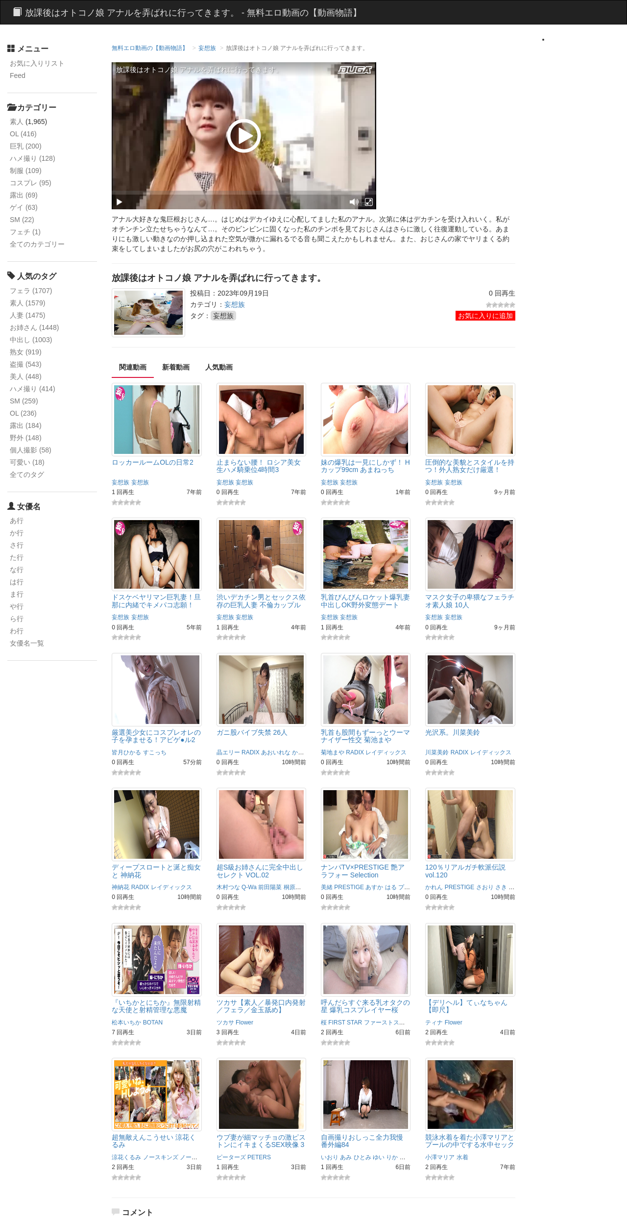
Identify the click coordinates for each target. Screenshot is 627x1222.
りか (392, 1157)
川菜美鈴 (437, 752)
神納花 (120, 887)
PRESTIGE (349, 887)
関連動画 (132, 367)
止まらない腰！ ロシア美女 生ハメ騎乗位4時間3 (259, 466)
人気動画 (219, 367)
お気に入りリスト (37, 63)
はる (391, 887)
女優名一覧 (27, 643)
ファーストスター (387, 1022)
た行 (17, 557)
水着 (462, 1157)
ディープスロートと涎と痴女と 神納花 (156, 870)
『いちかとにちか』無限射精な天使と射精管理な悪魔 (156, 1006)
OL (23, 134)
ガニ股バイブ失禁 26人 (252, 732)
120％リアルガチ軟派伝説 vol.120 (465, 870)
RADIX (250, 752)
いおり (329, 1157)
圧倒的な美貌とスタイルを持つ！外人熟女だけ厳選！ (469, 466)
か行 (17, 533)
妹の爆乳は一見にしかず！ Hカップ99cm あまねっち (365, 466)
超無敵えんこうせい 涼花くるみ (154, 1140)
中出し (31, 340)
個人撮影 (30, 450)
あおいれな (275, 752)
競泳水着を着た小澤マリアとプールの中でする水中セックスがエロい (469, 1144)
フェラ (31, 291)
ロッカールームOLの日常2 (152, 462)
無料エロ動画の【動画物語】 (150, 48)
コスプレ (30, 183)
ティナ (434, 1022)
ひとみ (362, 1157)
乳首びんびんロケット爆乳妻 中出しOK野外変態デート (365, 600)
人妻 (27, 315)
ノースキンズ (160, 1157)
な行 (17, 570)
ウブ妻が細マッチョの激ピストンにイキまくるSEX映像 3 (261, 1140)
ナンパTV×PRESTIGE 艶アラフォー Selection (363, 870)
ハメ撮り (32, 158)
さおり (485, 887)
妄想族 (207, 48)
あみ (346, 1157)
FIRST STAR (345, 1022)
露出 (24, 195)
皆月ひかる (126, 752)
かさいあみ (306, 752)
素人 (17, 121)
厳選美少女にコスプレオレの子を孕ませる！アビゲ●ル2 (156, 736)
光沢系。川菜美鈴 (452, 732)
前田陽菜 (270, 887)
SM (22, 220)
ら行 (17, 619)
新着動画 (176, 367)
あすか (374, 887)
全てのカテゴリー (37, 244)
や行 (17, 606)
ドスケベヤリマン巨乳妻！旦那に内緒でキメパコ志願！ (156, 600)
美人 (26, 376)
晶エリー (228, 752)
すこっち (155, 752)
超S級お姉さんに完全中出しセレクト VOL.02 (260, 870)
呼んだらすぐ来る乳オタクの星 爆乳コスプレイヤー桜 (365, 1006)
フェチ (25, 232)
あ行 (17, 520)
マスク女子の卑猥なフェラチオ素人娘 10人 (469, 600)
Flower (244, 1022)
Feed (17, 75)
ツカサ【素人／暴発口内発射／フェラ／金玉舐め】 (261, 1006)
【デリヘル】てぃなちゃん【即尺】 (466, 1006)
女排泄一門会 (417, 1157)
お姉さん (34, 327)
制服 (26, 171)
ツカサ (225, 1022)
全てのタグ (27, 474)
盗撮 (26, 364)
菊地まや (332, 752)
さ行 (17, 545)
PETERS (259, 1157)
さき (501, 887)
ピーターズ (231, 1157)
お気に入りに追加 (485, 316)
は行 (17, 582)
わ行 (17, 631)
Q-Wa (249, 887)
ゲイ (24, 207)
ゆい (379, 1157)
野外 (26, 438)
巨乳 (26, 146)
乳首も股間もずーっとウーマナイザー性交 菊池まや (365, 736)
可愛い (27, 462)
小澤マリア (440, 1157)
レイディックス (386, 752)
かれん (434, 887)
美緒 (327, 887)
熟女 (26, 352)
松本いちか (126, 1022)
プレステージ (416, 887)
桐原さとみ (298, 887)
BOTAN (153, 1022)
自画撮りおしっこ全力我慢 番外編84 (362, 1140)
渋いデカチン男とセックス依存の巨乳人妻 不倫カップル (261, 600)
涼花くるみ (126, 1157)
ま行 (17, 594)
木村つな (228, 887)
